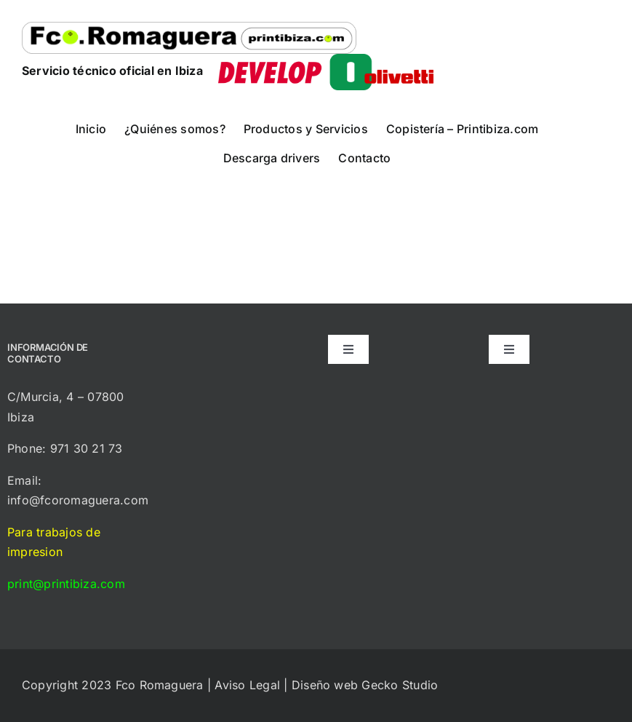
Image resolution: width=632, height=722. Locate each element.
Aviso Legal (247, 685)
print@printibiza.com (66, 583)
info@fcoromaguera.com (77, 500)
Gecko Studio (399, 685)
